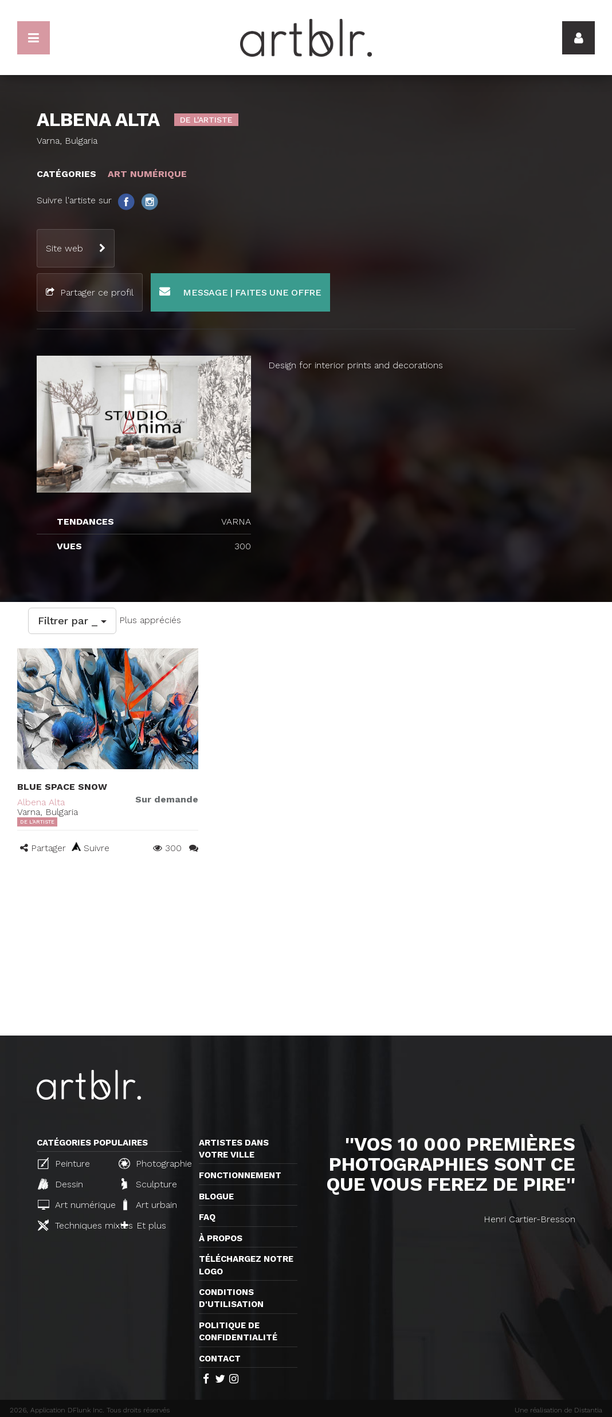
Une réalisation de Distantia (558, 1410)
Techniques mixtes (73, 1225)
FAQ (207, 1217)
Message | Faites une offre (240, 292)
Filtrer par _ (72, 621)
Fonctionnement (240, 1175)
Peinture (64, 1163)
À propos (220, 1238)
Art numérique (73, 1204)
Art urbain (149, 1204)
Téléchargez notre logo (246, 1265)
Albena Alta (41, 802)
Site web (64, 248)
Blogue (216, 1196)
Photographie (154, 1163)
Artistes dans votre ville (234, 1148)
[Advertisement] (306, 949)
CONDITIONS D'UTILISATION (231, 1298)
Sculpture (149, 1184)
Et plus (143, 1225)
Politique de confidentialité (238, 1331)
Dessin (60, 1184)
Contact (220, 1358)
